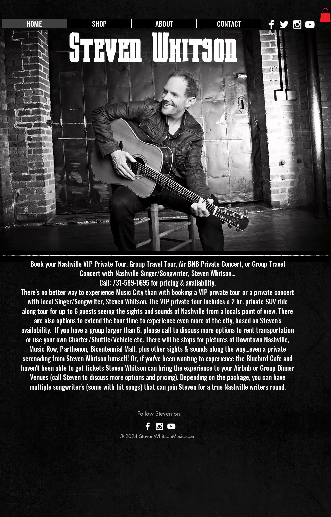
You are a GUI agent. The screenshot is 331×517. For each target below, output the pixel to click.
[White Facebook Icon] (148, 426)
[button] (325, 15)
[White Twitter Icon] (284, 24)
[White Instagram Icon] (297, 24)
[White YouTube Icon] (310, 24)
